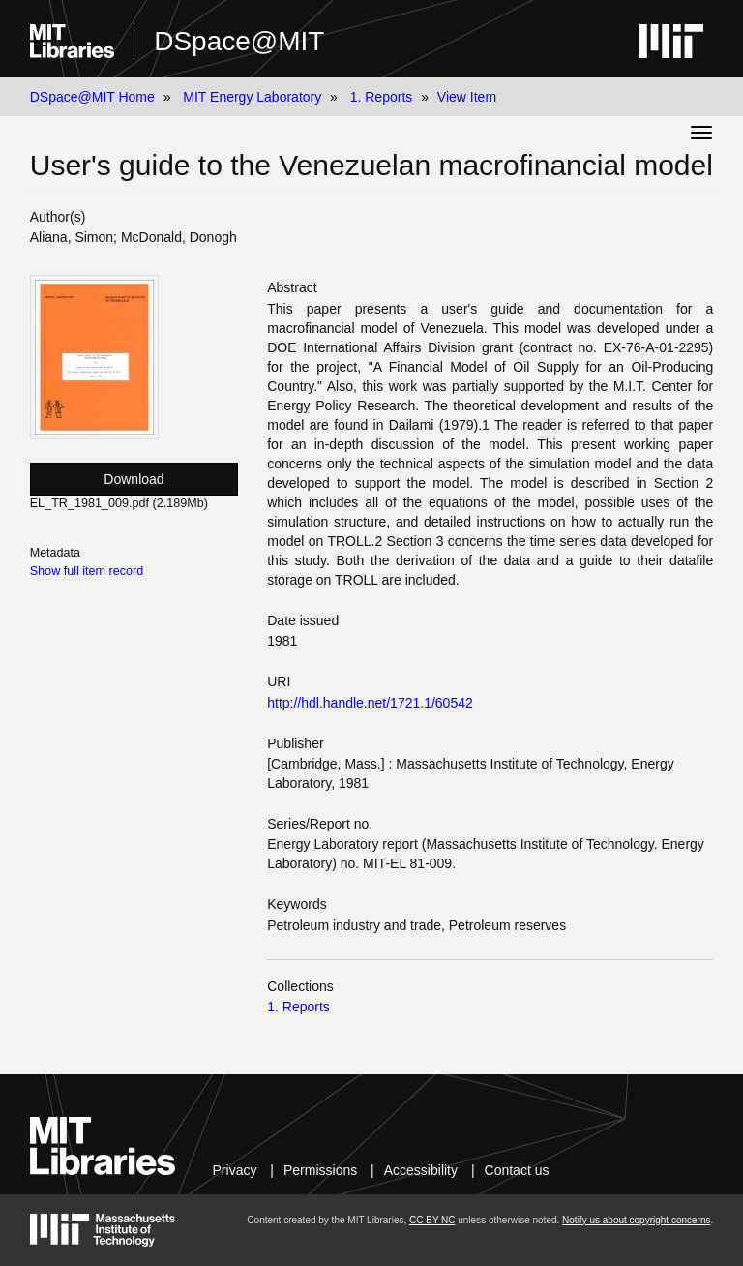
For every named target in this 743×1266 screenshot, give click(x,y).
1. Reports (381, 97)
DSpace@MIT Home (92, 97)
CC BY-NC (432, 1220)
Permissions (320, 1170)
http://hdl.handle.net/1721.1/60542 (370, 702)
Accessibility (421, 1170)
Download (133, 479)
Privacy (235, 1170)
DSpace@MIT (239, 41)
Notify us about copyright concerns (636, 1220)
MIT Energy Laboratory (252, 97)
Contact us (517, 1170)
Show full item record (87, 571)
